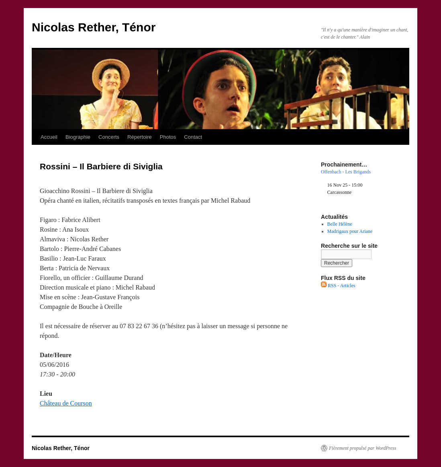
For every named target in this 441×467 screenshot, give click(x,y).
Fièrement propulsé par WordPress (362, 448)
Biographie (77, 137)
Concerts (108, 137)
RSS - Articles (338, 285)
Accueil (49, 137)
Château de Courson (66, 403)
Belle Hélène (339, 224)
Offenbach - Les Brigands (346, 172)
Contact (193, 137)
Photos (168, 137)
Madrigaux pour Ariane (350, 231)
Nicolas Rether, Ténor (93, 27)
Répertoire (139, 137)
